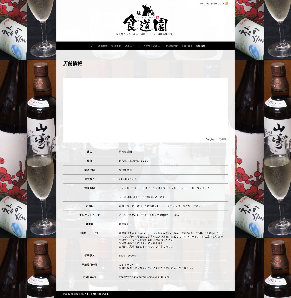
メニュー (130, 46)
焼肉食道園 (77, 294)
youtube (187, 46)
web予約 (116, 46)
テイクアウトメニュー (150, 46)
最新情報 (103, 46)
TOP (91, 46)
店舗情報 (200, 46)
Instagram (172, 46)
